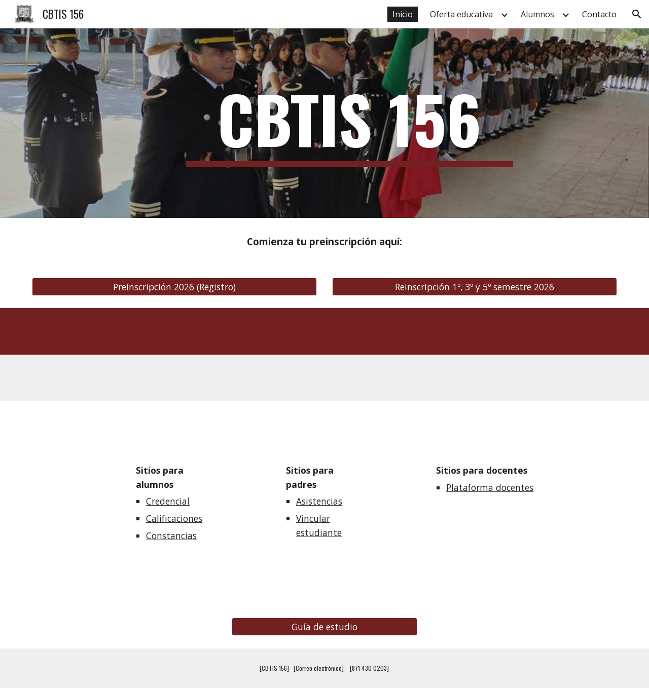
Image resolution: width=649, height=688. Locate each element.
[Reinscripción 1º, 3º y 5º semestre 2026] (475, 287)
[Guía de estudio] (324, 627)
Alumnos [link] (537, 14)
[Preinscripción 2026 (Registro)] (174, 287)
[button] (637, 14)
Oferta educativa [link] (461, 14)
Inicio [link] (402, 14)
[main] (349, 123)
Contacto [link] (599, 14)
